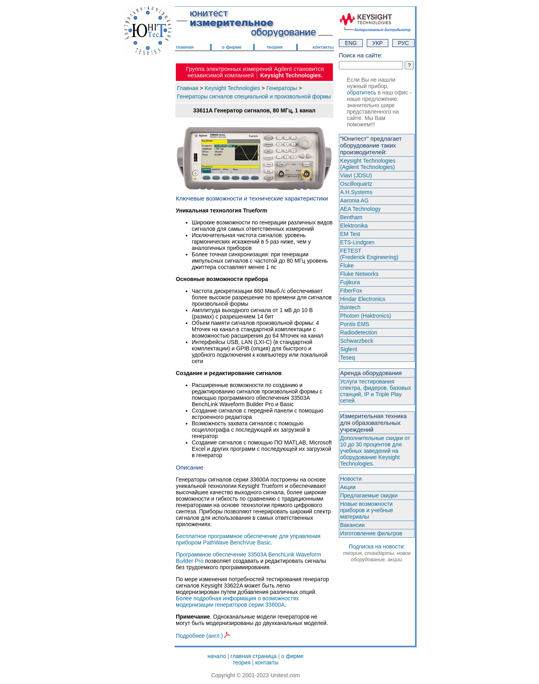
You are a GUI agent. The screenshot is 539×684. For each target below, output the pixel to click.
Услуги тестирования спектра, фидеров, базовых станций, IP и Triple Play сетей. (375, 391)
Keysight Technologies (232, 88)
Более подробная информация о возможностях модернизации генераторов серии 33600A (237, 601)
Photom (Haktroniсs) (365, 316)
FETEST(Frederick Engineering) (369, 254)
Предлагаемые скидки (368, 495)
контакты (267, 662)
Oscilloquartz (356, 184)
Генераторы (281, 88)
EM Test (350, 234)
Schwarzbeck (356, 341)
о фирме (292, 656)
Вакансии (352, 525)
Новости (351, 479)
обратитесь (361, 92)
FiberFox (351, 290)
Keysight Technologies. (291, 75)
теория (241, 662)
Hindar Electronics (363, 299)
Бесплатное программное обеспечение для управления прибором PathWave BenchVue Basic (248, 539)
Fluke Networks (359, 274)
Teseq (347, 357)
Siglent (348, 349)
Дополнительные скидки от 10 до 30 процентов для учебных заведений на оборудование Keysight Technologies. (375, 451)
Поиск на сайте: (361, 55)
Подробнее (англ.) (203, 636)
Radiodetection (358, 332)
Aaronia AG (354, 200)
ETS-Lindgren (357, 242)
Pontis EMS (354, 324)
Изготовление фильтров (371, 533)
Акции (348, 487)
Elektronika (354, 225)
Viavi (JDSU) (356, 175)
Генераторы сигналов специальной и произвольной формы (254, 96)
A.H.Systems (356, 192)
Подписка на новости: (377, 552)
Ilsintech (350, 307)
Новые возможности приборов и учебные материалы (366, 510)
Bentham (351, 217)
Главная (187, 88)
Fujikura (350, 282)
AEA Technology (360, 209)
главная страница (253, 656)
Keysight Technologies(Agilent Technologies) (367, 163)
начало (217, 656)
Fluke (347, 265)
